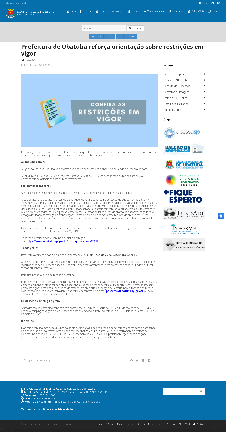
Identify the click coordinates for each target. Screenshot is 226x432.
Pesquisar (135, 28)
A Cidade (86, 11)
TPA (119, 36)
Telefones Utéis (172, 110)
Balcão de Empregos (175, 74)
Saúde (109, 36)
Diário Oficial (196, 11)
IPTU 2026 (96, 36)
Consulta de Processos (176, 86)
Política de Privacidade (58, 409)
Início (71, 11)
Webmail (203, 3)
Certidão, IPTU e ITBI (175, 80)
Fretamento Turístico (175, 98)
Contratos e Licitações (176, 92)
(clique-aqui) (94, 401)
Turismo (102, 11)
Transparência (154, 11)
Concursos (176, 11)
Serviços (134, 11)
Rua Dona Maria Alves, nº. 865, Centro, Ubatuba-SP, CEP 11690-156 (68, 392)
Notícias (118, 11)
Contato (214, 11)
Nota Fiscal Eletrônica (176, 104)
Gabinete (30, 60)
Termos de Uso (30, 409)
